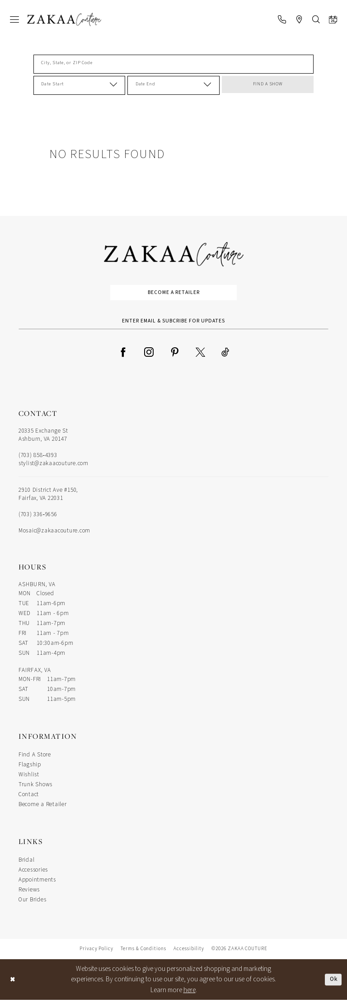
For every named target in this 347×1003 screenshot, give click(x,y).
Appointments (37, 883)
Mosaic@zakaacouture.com (54, 534)
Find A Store (35, 758)
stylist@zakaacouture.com (54, 466)
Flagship (30, 768)
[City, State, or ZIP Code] (173, 64)
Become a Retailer (174, 293)
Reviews (29, 893)
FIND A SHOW (268, 85)
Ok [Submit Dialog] (332, 982)
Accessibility (189, 951)
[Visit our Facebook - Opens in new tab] (123, 354)
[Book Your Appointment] (333, 19)
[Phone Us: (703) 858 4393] (282, 19)
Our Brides (32, 903)
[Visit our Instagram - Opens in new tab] (149, 354)
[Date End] (173, 85)
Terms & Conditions (143, 951)
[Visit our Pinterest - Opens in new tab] (174, 354)
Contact (29, 797)
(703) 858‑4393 (38, 458)
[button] (14, 19)
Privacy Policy (96, 951)
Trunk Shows (35, 788)
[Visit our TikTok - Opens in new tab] (225, 354)
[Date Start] (79, 85)
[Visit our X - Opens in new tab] (200, 354)
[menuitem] (14, 19)
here (189, 993)
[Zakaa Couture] (64, 19)
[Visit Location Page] (299, 19)
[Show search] (316, 19)
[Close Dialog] (13, 982)
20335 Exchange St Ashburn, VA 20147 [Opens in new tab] (43, 438)
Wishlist (29, 778)
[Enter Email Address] (173, 323)
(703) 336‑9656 (38, 517)
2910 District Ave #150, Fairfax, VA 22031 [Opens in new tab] (48, 497)
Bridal (26, 863)
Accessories (33, 873)
